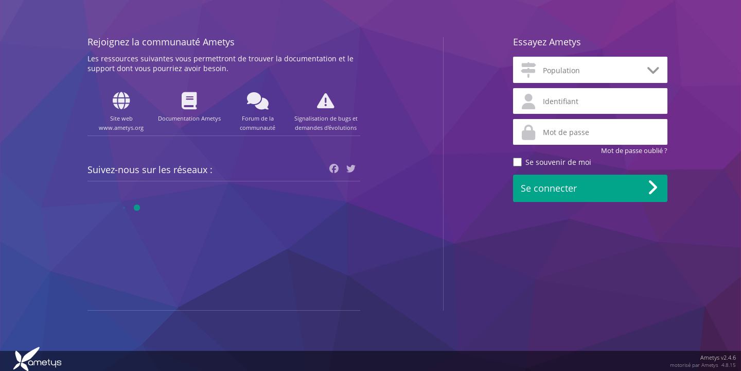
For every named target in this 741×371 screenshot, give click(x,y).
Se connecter (549, 188)
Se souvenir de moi (558, 162)
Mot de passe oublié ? (634, 150)
